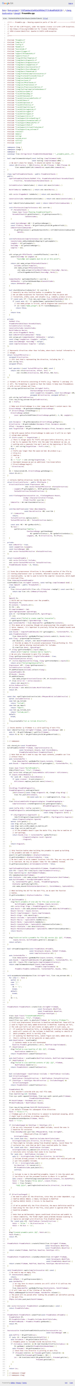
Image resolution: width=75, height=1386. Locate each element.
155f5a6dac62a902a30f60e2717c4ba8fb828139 (41, 10)
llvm (4, 10)
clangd (17, 13)
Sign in (70, 3)
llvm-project (13, 10)
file (45, 18)
